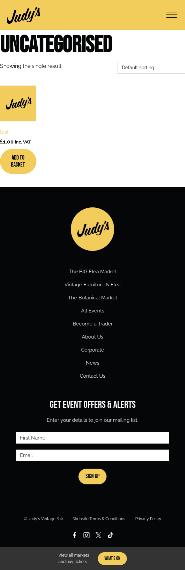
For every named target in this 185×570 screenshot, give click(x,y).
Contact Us (92, 376)
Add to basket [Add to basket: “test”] (18, 161)
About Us (92, 337)
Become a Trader (93, 324)
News (92, 363)
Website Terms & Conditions (99, 518)
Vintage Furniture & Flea (92, 285)
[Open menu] (171, 15)
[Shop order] (151, 68)
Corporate (92, 350)
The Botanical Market (92, 298)
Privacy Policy (148, 518)
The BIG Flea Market (92, 272)
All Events (92, 311)
